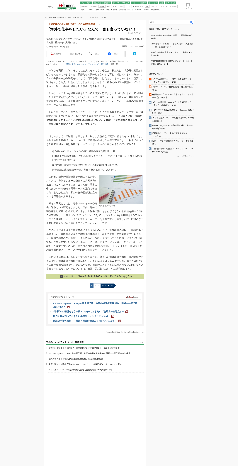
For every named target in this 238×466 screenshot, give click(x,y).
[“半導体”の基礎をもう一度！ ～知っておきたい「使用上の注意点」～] (90, 311)
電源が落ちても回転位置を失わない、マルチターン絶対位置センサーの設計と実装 (85, 364)
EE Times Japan (50, 17)
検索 (191, 22)
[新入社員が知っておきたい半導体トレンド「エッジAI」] (83, 316)
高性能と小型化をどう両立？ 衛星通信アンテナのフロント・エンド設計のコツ (84, 348)
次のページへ (107, 286)
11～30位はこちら (187, 156)
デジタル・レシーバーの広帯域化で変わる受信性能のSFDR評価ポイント (81, 370)
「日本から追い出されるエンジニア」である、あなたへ (96, 276)
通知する (78, 54)
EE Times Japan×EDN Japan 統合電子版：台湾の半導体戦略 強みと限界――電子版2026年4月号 (90, 353)
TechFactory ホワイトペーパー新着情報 (65, 342)
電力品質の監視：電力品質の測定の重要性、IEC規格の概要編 (76, 359)
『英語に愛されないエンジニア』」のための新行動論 (86, 64)
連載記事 (61, 17)
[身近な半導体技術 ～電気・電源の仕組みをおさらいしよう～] (87, 321)
